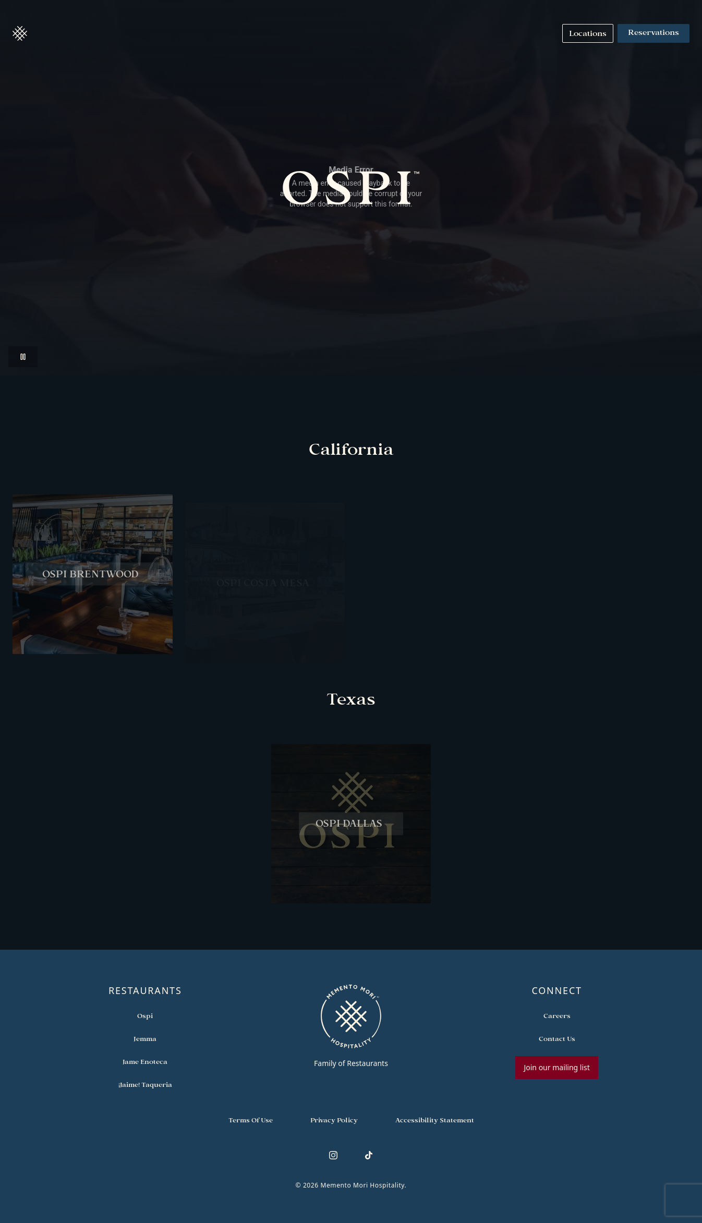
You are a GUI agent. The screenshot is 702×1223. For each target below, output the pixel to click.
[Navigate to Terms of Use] (250, 1119)
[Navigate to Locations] (587, 33)
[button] (20, 33)
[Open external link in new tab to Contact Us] (557, 1038)
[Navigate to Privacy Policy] (334, 1119)
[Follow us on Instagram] (333, 1155)
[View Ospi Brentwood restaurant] (93, 580)
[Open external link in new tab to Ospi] (145, 1015)
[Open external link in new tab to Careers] (557, 1015)
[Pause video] (23, 356)
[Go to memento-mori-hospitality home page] (351, 1026)
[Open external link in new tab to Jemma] (145, 1038)
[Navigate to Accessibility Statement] (435, 1119)
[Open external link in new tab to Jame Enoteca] (145, 1061)
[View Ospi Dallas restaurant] (351, 830)
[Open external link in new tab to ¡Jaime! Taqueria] (145, 1084)
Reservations (653, 33)
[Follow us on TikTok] (368, 1155)
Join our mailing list (556, 1067)
